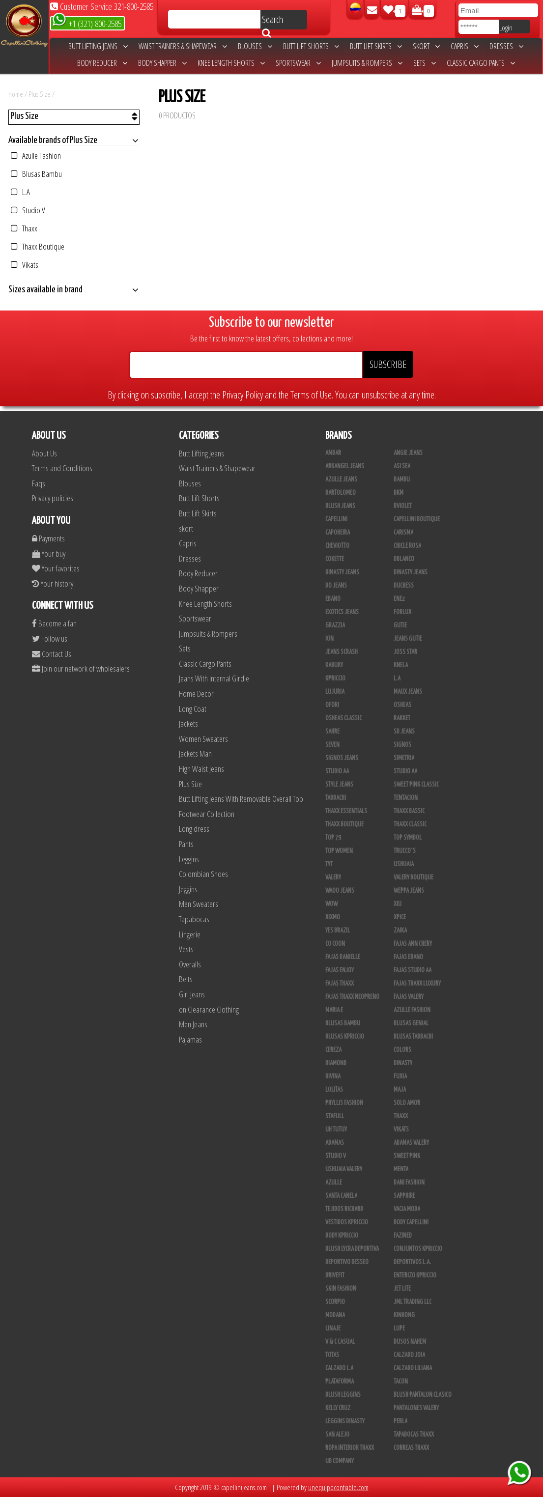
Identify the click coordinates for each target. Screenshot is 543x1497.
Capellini (336, 519)
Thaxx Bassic (409, 811)
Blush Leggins (343, 1394)
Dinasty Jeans (342, 572)
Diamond (335, 1063)
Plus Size (40, 94)
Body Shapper (162, 62)
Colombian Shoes (203, 873)
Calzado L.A (339, 1368)
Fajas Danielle (342, 957)
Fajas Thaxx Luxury (417, 983)
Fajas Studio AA (412, 970)
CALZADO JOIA (409, 1355)
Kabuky (334, 665)
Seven (332, 744)
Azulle (333, 1182)
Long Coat (192, 708)
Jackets (188, 723)
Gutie (400, 625)
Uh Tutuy (336, 1129)
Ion (329, 638)
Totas (332, 1355)
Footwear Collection (206, 813)
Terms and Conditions (62, 468)
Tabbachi (335, 797)
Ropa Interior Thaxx (349, 1447)
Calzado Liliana (413, 1368)
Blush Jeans (340, 506)
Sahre (332, 731)
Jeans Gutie (408, 638)
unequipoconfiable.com (338, 1487)
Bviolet (403, 506)
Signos (402, 744)
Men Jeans (193, 1024)
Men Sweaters (198, 903)
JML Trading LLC (412, 1302)
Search (272, 21)
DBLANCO (404, 559)
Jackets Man (195, 753)
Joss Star (405, 652)
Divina (333, 1076)
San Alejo (337, 1434)
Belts (186, 979)
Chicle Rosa (407, 545)
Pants (186, 843)
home (15, 94)
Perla (400, 1421)
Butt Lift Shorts (311, 46)
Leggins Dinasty (345, 1421)
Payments (48, 538)
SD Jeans (404, 731)
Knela (401, 665)
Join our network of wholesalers (81, 668)
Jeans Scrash (341, 652)
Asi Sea (402, 466)
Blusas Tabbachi (413, 1036)
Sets (424, 62)
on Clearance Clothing (209, 1009)
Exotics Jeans (342, 612)
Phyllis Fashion (344, 1103)
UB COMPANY (339, 1461)
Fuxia (400, 1076)
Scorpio (335, 1302)
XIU (397, 904)
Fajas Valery (409, 996)
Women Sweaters (203, 738)
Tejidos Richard (344, 1209)
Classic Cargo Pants (481, 62)
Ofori (332, 705)
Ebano (333, 598)
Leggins (189, 859)
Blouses (255, 46)
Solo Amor (407, 1103)
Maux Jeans (408, 691)
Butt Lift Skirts (376, 46)
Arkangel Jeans (344, 466)
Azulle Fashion (36, 155)
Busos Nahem (410, 1341)
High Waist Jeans (201, 768)
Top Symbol (408, 837)
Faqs (38, 483)
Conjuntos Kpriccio (418, 1248)
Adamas (334, 1142)
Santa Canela (341, 1195)
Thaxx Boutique (37, 246)
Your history (52, 583)
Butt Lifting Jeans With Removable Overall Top (241, 798)
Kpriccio (335, 678)
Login (506, 27)
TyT (329, 864)
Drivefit (334, 1275)
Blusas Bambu (36, 173)
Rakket (402, 718)
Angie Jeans (408, 453)
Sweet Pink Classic (416, 784)
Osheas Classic (343, 718)
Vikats (24, 264)
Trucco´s (405, 850)
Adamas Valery (411, 1142)
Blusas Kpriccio (344, 1036)
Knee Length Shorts (231, 62)
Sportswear (298, 62)
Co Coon (335, 943)
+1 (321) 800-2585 (86, 22)
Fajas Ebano (408, 957)
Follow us (49, 638)
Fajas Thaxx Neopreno (352, 996)
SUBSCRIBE (388, 364)
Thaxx (24, 228)
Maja (400, 1089)
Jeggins (188, 889)
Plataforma (339, 1381)
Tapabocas (194, 919)
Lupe (399, 1328)
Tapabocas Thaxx (414, 1434)
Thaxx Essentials (346, 811)
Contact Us (51, 653)
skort (426, 46)
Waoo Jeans (339, 890)
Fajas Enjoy (339, 970)
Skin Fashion (340, 1288)
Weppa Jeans (409, 890)
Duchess (404, 585)
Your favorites (56, 568)
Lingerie (189, 934)
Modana (335, 1315)
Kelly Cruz (337, 1408)
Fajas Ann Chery (413, 943)
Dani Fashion (409, 1182)
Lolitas (334, 1089)
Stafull (334, 1116)
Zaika (400, 930)
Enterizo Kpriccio (415, 1275)
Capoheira (337, 532)
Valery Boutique (413, 877)
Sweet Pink (407, 1156)
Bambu (402, 479)
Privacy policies (52, 498)
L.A (20, 192)
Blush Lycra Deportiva (352, 1248)
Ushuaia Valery (343, 1169)
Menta (401, 1169)
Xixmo (332, 917)
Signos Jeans (341, 758)
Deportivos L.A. (412, 1262)
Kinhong (404, 1315)
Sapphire (404, 1195)
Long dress (194, 828)
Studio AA (405, 771)
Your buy (48, 553)
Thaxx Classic (410, 824)
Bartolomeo (340, 492)
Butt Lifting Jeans (98, 46)
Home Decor (196, 693)
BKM (398, 492)
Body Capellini (411, 1222)
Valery (333, 877)
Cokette (334, 559)
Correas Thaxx (411, 1447)
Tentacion (406, 797)
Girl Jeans (192, 994)
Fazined (403, 1235)
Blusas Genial (411, 1023)
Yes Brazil (337, 930)
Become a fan (54, 623)
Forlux (402, 612)
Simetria (404, 758)
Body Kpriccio (341, 1235)
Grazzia (335, 625)
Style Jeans (339, 784)
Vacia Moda (407, 1209)
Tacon (401, 1381)
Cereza (333, 1049)
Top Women (339, 850)
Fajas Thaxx (339, 983)
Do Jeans (336, 585)
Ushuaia (404, 864)
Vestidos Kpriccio (346, 1222)
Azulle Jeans (341, 479)
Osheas (402, 705)
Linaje (333, 1328)
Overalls (190, 964)
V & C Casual (340, 1341)
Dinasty (403, 1063)
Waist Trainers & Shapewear (183, 46)
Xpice (400, 917)
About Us (44, 453)
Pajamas (190, 1039)
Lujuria (334, 691)
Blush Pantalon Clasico (423, 1394)
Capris (465, 46)
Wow (331, 904)
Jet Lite (402, 1288)
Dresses (506, 46)
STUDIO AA (337, 771)
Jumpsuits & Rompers (367, 62)
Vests (186, 949)
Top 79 (333, 837)
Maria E (334, 1010)
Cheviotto (337, 545)
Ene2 (399, 598)
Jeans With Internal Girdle (214, 678)
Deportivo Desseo (347, 1262)
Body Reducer (102, 62)
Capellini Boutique (417, 519)
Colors (402, 1049)
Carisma (403, 532)
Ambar (333, 453)
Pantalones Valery (416, 1408)
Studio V (28, 210)
